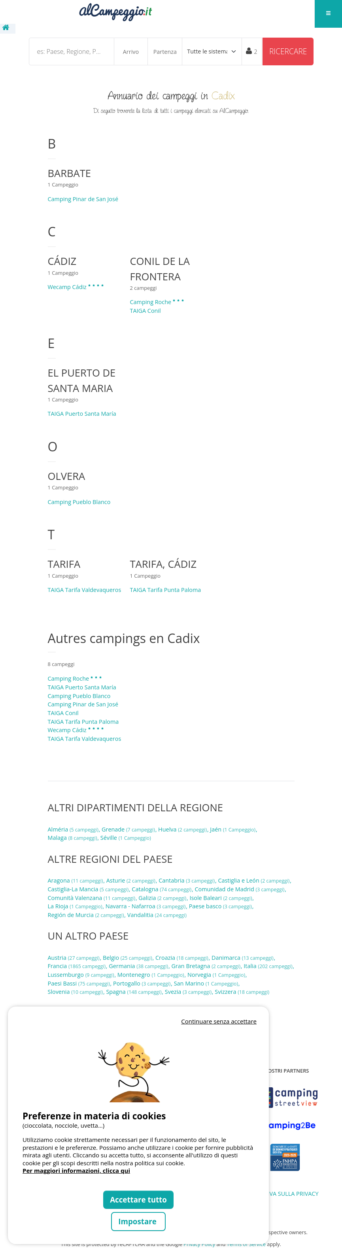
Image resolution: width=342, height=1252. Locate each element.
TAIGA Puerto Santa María (82, 413)
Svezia (189, 991)
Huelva (183, 829)
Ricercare (288, 51)
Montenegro (151, 974)
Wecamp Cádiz (76, 287)
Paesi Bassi (79, 983)
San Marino (207, 983)
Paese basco (221, 906)
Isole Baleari (221, 898)
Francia (77, 966)
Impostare (138, 1221)
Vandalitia (157, 915)
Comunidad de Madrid (240, 889)
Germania (139, 966)
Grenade (129, 829)
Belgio (128, 957)
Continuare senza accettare (219, 1021)
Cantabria (187, 880)
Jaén (233, 829)
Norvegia (217, 974)
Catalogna (162, 889)
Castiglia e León (254, 880)
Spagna (134, 991)
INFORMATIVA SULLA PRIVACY (278, 1193)
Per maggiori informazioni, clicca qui (76, 1170)
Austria (74, 957)
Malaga (73, 837)
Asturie (131, 880)
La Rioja (76, 906)
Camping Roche (157, 302)
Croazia (182, 957)
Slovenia (76, 991)
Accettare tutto (138, 1199)
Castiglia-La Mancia (89, 889)
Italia (269, 966)
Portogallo (142, 983)
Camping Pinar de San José (83, 199)
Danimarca (243, 957)
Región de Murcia (87, 915)
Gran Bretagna (207, 966)
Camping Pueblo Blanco (79, 502)
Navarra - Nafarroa (146, 906)
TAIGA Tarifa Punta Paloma (165, 590)
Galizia (163, 898)
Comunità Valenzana (92, 898)
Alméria (74, 829)
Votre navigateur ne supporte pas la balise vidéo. (138, 1064)
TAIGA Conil (145, 310)
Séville (125, 837)
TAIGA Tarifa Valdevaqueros (84, 590)
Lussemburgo (82, 974)
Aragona (76, 880)
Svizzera (242, 991)
